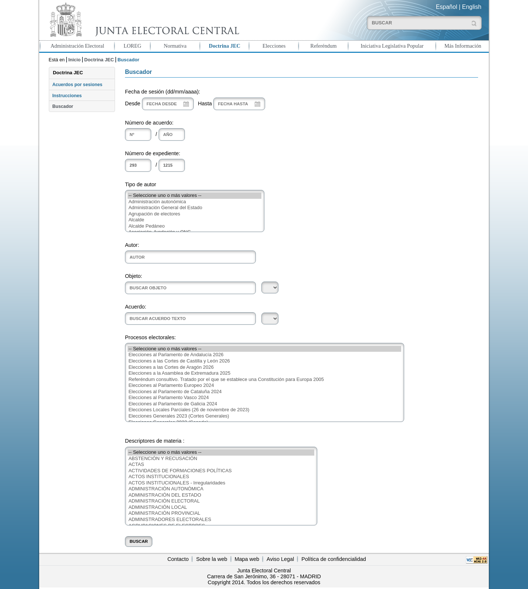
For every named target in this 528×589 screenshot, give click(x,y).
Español (446, 7)
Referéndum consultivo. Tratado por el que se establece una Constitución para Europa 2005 (264, 380)
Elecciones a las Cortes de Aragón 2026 (264, 367)
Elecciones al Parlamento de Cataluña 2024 (264, 392)
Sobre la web (211, 559)
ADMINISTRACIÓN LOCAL (221, 507)
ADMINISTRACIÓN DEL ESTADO (221, 495)
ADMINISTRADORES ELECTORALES (221, 520)
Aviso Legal (280, 559)
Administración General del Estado (194, 208)
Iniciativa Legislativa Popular (392, 46)
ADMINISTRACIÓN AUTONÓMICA (221, 489)
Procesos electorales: (150, 337)
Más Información (462, 46)
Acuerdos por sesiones (77, 84)
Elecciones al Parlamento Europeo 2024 (264, 385)
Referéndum (323, 46)
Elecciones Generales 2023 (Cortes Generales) (264, 416)
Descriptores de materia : (155, 441)
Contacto (178, 559)
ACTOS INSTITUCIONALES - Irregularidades (221, 483)
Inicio (74, 59)
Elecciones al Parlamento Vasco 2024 (264, 398)
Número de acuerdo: (149, 123)
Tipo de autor (140, 184)
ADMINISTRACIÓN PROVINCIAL (221, 513)
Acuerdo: (135, 307)
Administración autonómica (194, 202)
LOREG (132, 46)
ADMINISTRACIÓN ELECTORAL (221, 501)
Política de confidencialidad (333, 559)
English (471, 7)
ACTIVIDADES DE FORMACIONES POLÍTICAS (221, 471)
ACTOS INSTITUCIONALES (221, 477)
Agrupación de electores (194, 214)
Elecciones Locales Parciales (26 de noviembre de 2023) (264, 410)
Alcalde (194, 220)
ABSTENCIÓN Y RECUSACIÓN (221, 459)
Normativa (175, 46)
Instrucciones (67, 95)
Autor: (132, 245)
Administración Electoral (77, 46)
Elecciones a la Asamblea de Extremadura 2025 (264, 373)
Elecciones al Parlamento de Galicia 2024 (264, 404)
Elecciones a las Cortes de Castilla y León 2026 (264, 361)
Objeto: (133, 276)
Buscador (62, 106)
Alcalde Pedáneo (194, 226)
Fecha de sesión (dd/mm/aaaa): (162, 92)
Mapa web (247, 559)
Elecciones (274, 46)
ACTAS (221, 465)
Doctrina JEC (224, 46)
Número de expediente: (152, 153)
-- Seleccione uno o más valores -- (194, 196)
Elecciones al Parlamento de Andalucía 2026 (264, 355)
